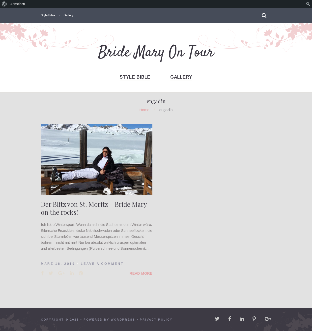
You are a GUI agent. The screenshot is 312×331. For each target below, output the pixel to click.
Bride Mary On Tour (156, 52)
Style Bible (48, 15)
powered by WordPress (109, 319)
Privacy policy (156, 319)
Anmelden (17, 4)
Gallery (68, 15)
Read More (141, 273)
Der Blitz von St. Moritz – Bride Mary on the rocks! (94, 208)
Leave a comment (102, 264)
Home (144, 110)
